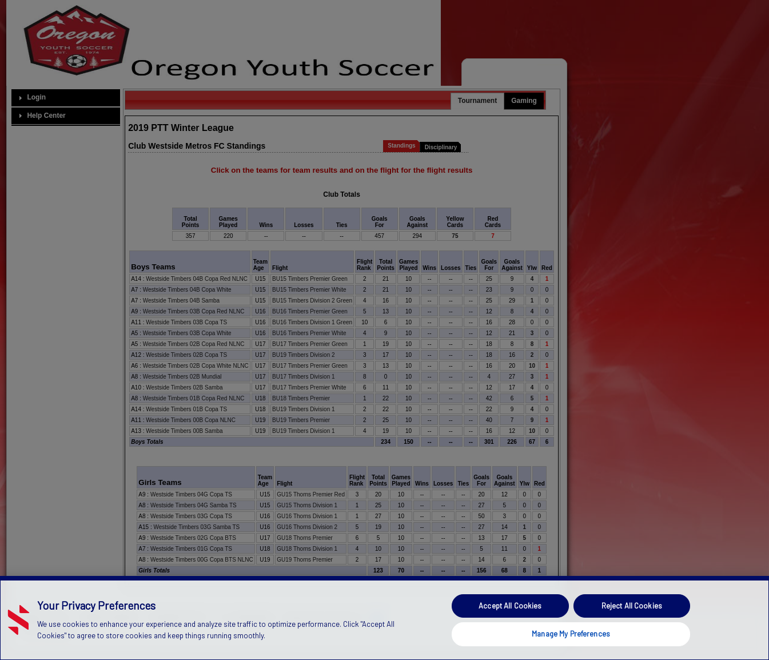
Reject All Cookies (631, 626)
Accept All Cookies (510, 626)
